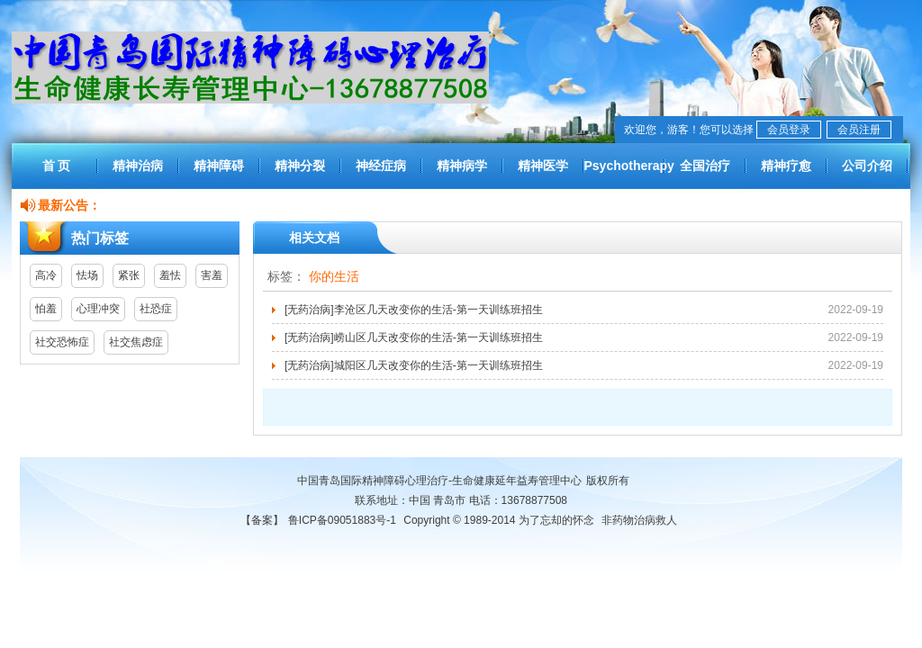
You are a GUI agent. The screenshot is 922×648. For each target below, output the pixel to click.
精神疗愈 (786, 165)
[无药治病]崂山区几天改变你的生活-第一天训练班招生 (414, 337)
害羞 (211, 275)
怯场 (87, 275)
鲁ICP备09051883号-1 (342, 520)
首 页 (56, 165)
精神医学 (543, 165)
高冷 (46, 275)
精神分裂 (300, 165)
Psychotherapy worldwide (624, 173)
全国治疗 (705, 165)
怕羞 (46, 308)
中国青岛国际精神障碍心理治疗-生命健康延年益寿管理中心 (439, 480)
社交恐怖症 (62, 342)
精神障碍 (219, 165)
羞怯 (170, 275)
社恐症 (156, 308)
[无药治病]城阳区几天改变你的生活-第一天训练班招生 (414, 365)
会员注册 (859, 129)
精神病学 (462, 165)
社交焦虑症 (136, 342)
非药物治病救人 (639, 520)
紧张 (129, 275)
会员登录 (788, 129)
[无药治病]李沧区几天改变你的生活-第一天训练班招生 (414, 309)
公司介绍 (867, 165)
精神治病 (138, 165)
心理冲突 (98, 308)
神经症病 (381, 165)
